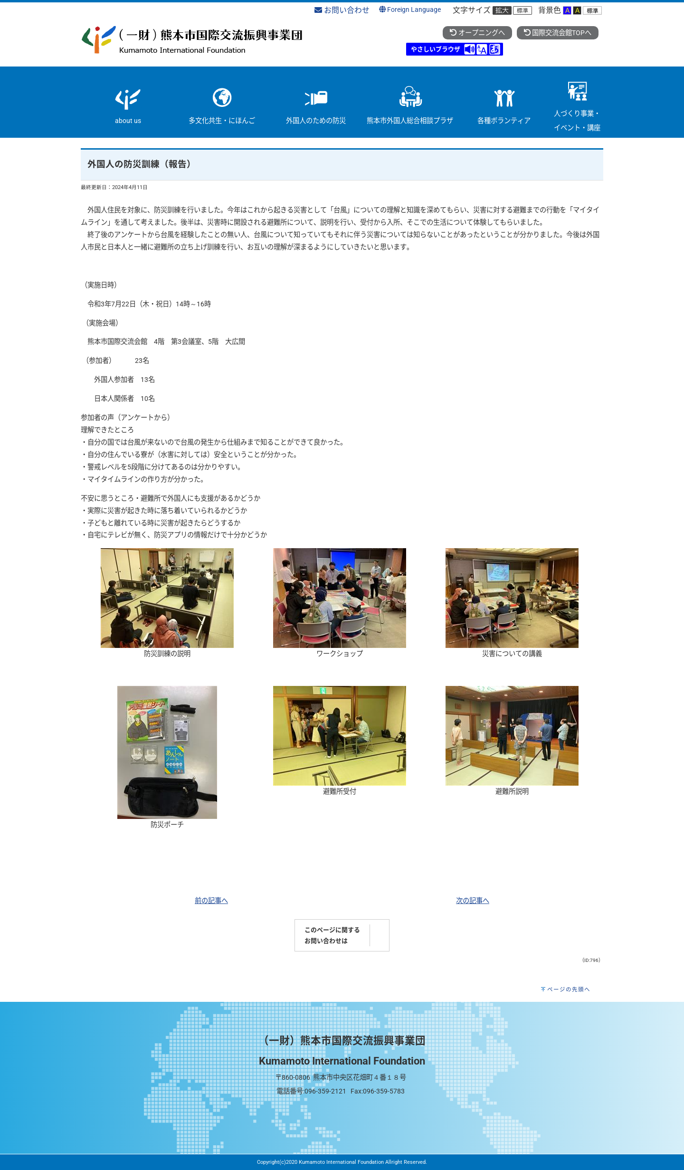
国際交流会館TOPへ (557, 33)
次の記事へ (472, 901)
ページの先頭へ (568, 989)
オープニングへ (477, 33)
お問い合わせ (342, 10)
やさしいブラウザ (435, 49)
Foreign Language (410, 10)
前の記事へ (211, 901)
